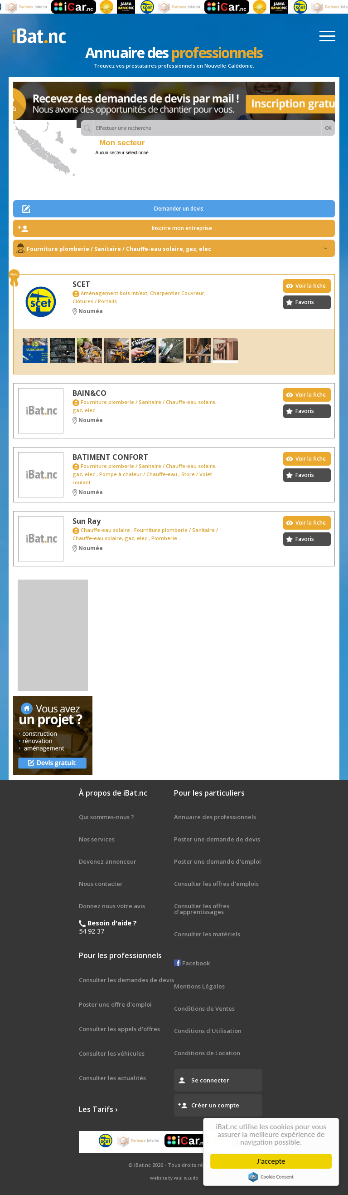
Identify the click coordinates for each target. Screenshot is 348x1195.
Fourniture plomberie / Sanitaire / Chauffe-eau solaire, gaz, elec (177, 249)
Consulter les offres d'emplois (216, 884)
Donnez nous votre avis (112, 906)
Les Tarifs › (98, 1109)
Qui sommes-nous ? (106, 817)
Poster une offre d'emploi (115, 1004)
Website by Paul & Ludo (174, 1178)
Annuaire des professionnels (215, 817)
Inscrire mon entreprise (182, 228)
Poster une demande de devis (217, 839)
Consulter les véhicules (112, 1053)
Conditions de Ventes (204, 1008)
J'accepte (272, 1161)
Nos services (97, 839)
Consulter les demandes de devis (126, 980)
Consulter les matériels (207, 934)
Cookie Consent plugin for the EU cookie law (272, 1177)
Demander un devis (178, 208)
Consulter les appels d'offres (119, 1029)
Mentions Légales (199, 986)
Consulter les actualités (112, 1078)
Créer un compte (215, 1105)
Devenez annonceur (107, 861)
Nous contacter (101, 884)
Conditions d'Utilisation (208, 1031)
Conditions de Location (207, 1053)
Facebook (192, 963)
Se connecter (210, 1080)
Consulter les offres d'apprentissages (201, 909)
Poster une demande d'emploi (217, 861)
